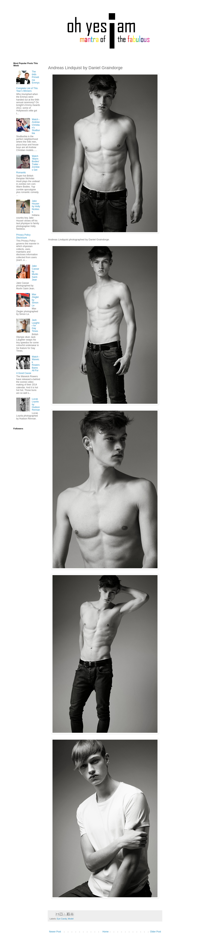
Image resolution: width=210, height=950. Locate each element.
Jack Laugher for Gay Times (36, 325)
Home (106, 931)
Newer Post (55, 931)
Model (71, 919)
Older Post (155, 931)
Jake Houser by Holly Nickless (36, 206)
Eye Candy (62, 919)
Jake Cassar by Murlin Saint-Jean (35, 273)
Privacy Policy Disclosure (23, 236)
